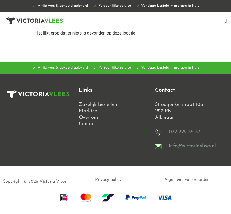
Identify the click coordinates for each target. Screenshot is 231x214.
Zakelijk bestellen (98, 104)
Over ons (88, 117)
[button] (225, 20)
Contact (87, 123)
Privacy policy (108, 180)
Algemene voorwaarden (187, 180)
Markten (88, 111)
